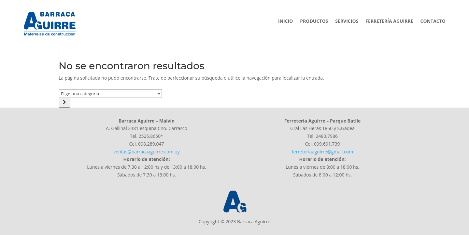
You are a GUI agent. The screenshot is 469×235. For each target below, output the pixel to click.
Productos (314, 21)
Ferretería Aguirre (389, 21)
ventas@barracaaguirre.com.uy (146, 152)
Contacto (433, 21)
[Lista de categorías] (110, 93)
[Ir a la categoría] (64, 103)
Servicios (346, 21)
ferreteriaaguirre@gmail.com (322, 152)
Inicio (285, 21)
